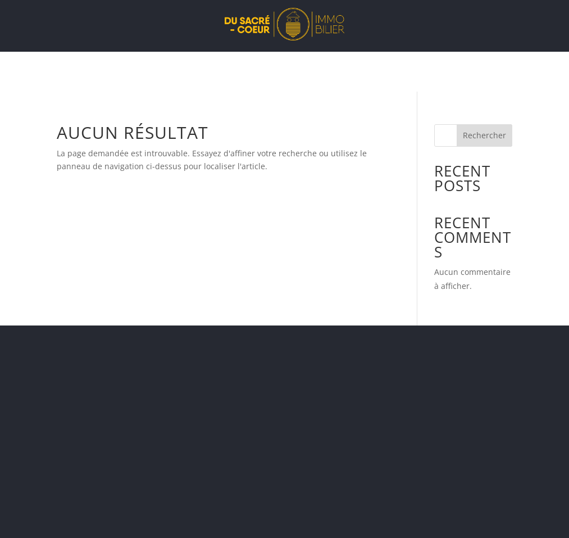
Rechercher (484, 135)
